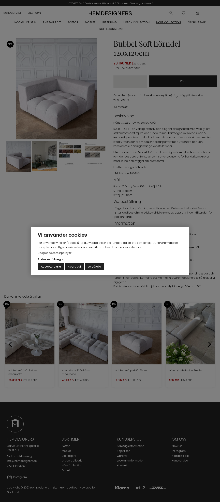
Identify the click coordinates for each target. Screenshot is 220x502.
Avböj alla (94, 267)
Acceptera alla (51, 267)
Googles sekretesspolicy (53, 253)
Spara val (74, 267)
